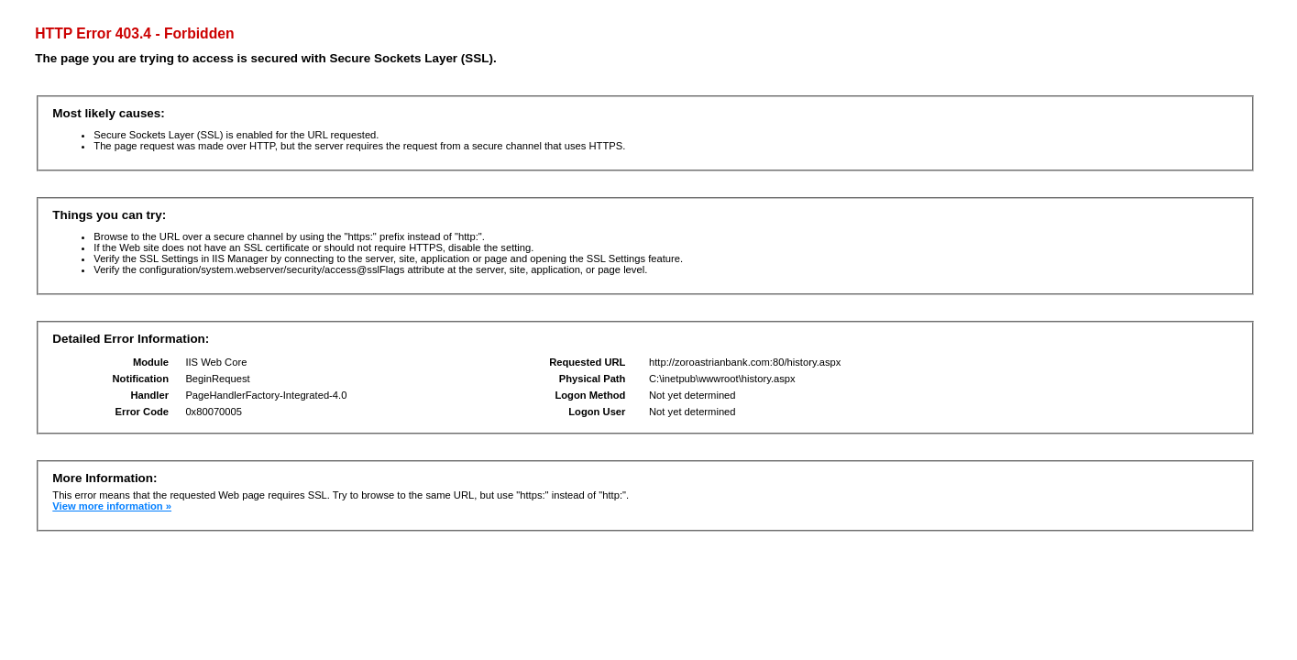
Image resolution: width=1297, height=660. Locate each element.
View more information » (111, 506)
